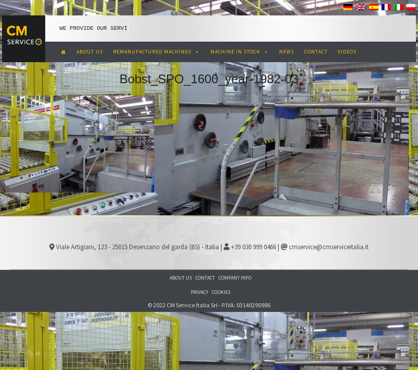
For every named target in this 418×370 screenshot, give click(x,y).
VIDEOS (347, 51)
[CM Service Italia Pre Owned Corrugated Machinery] (63, 52)
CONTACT (316, 51)
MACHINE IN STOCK (239, 51)
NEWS (286, 51)
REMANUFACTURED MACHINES (156, 51)
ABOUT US (90, 51)
